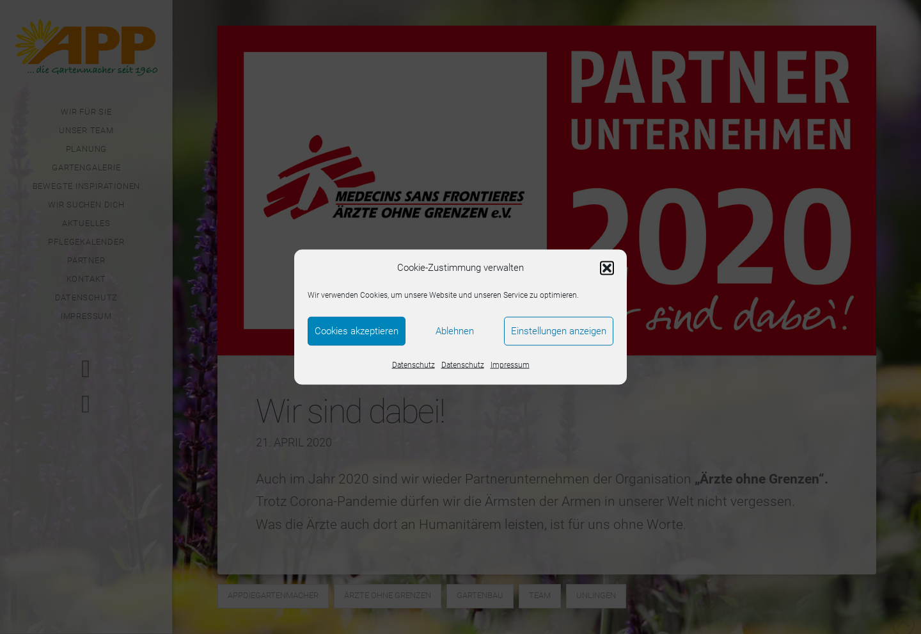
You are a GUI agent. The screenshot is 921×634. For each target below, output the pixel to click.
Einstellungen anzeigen (558, 331)
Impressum (510, 364)
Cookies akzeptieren (356, 331)
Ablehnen (455, 331)
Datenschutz (413, 364)
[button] (607, 267)
